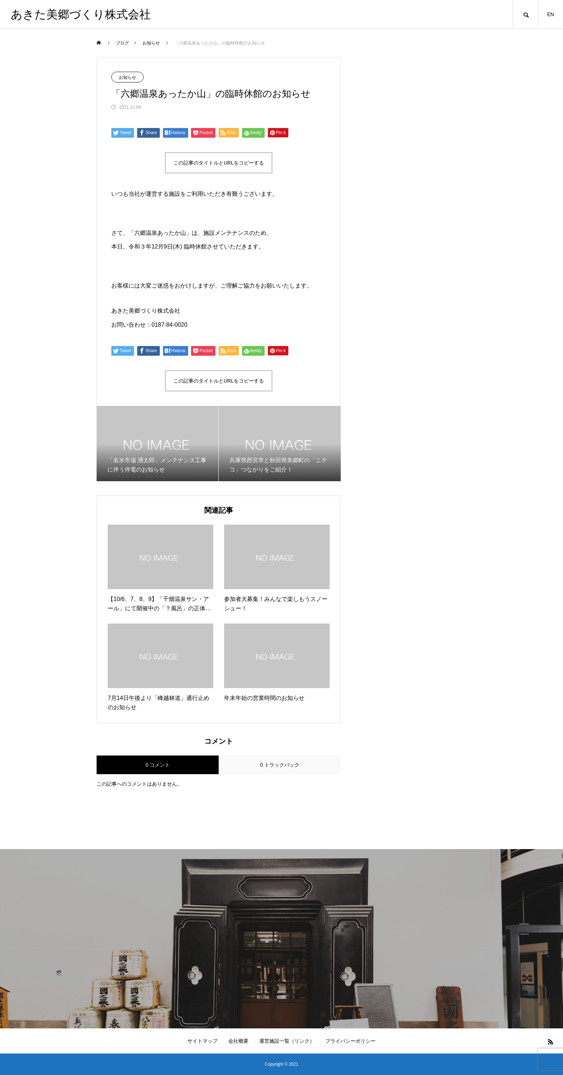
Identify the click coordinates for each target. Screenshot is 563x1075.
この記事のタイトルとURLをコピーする (218, 163)
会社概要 (238, 1041)
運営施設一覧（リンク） (287, 1041)
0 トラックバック (279, 765)
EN (550, 14)
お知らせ (127, 77)
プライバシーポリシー (350, 1041)
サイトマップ (202, 1041)
